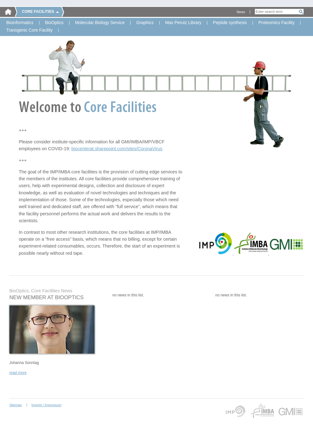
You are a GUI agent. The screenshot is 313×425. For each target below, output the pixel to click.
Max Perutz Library (183, 23)
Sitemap (15, 405)
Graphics (144, 23)
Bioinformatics (19, 23)
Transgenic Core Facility (29, 30)
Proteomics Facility (277, 23)
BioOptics (54, 23)
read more (18, 373)
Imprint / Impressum (46, 405)
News (241, 12)
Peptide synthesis (230, 23)
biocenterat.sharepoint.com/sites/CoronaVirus (116, 148)
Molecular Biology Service (100, 23)
